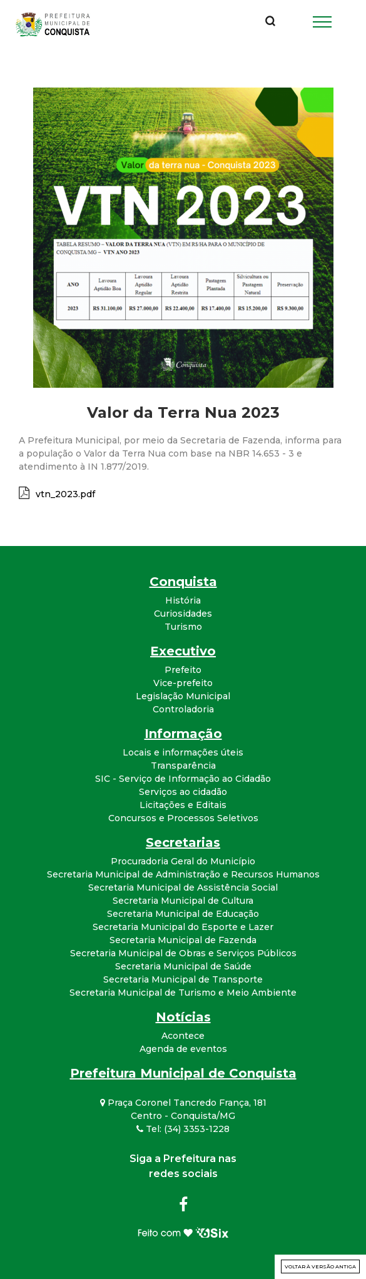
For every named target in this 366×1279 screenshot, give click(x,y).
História (183, 600)
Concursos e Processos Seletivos (183, 818)
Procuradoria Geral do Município (183, 861)
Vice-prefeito (183, 683)
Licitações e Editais (183, 805)
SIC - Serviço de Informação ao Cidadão (183, 778)
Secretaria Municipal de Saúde (183, 966)
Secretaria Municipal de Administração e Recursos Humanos (183, 874)
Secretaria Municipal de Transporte (183, 979)
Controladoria (183, 709)
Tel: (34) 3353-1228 (183, 1129)
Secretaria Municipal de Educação (183, 913)
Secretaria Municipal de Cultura (183, 900)
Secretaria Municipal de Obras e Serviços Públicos (183, 953)
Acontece (183, 1035)
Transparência (183, 765)
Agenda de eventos (183, 1048)
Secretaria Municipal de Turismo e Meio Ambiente (183, 992)
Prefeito (183, 669)
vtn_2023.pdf (65, 494)
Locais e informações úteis (183, 752)
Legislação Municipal (183, 696)
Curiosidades (183, 613)
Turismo (183, 626)
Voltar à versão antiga (320, 1266)
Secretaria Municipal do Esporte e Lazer (183, 927)
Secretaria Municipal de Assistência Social (183, 887)
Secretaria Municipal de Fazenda (183, 940)
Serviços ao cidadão (183, 791)
